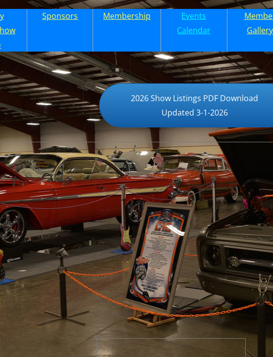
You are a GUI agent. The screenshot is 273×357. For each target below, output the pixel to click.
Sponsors (60, 15)
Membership (127, 15)
